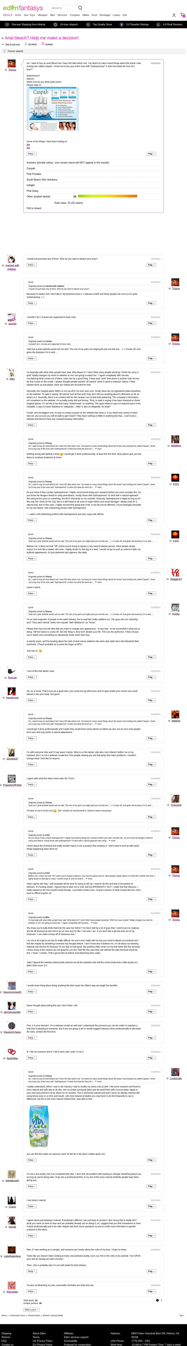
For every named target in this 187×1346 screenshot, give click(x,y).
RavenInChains (12, 1032)
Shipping (6, 1333)
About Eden (39, 1333)
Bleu (12, 379)
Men (52, 15)
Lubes (116, 15)
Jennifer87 (12, 758)
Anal (94, 15)
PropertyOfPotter (12, 785)
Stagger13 (176, 579)
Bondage (105, 15)
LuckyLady (176, 1078)
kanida (12, 1227)
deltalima (176, 445)
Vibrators (43, 15)
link (28, 144)
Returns (6, 1337)
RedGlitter (12, 1058)
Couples (75, 15)
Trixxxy (12, 69)
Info (124, 15)
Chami (12, 1207)
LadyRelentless (12, 1256)
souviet (12, 323)
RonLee (12, 677)
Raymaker (12, 1292)
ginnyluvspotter (12, 1012)
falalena (176, 720)
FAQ (4, 1341)
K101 (176, 484)
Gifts (18, 15)
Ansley (176, 614)
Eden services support (76, 1337)
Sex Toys (29, 15)
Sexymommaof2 (12, 992)
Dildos (85, 15)
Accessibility (70, 1341)
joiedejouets (12, 1180)
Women (62, 15)
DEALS (7, 15)
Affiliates (68, 1333)
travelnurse (12, 697)
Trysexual (176, 805)
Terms (36, 1337)
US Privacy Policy (42, 1341)
